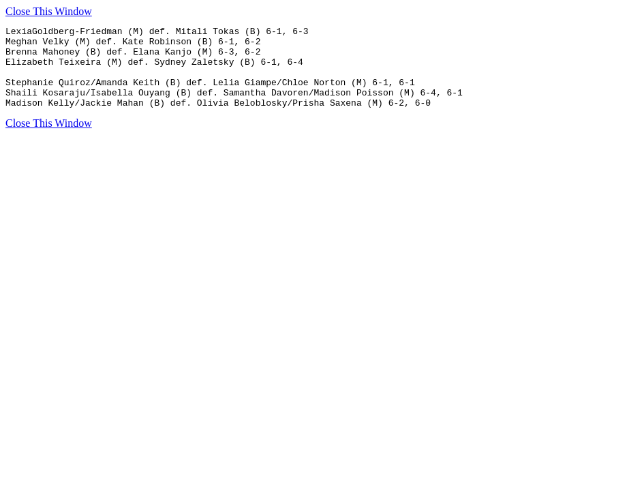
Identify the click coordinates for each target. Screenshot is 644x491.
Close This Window (48, 11)
